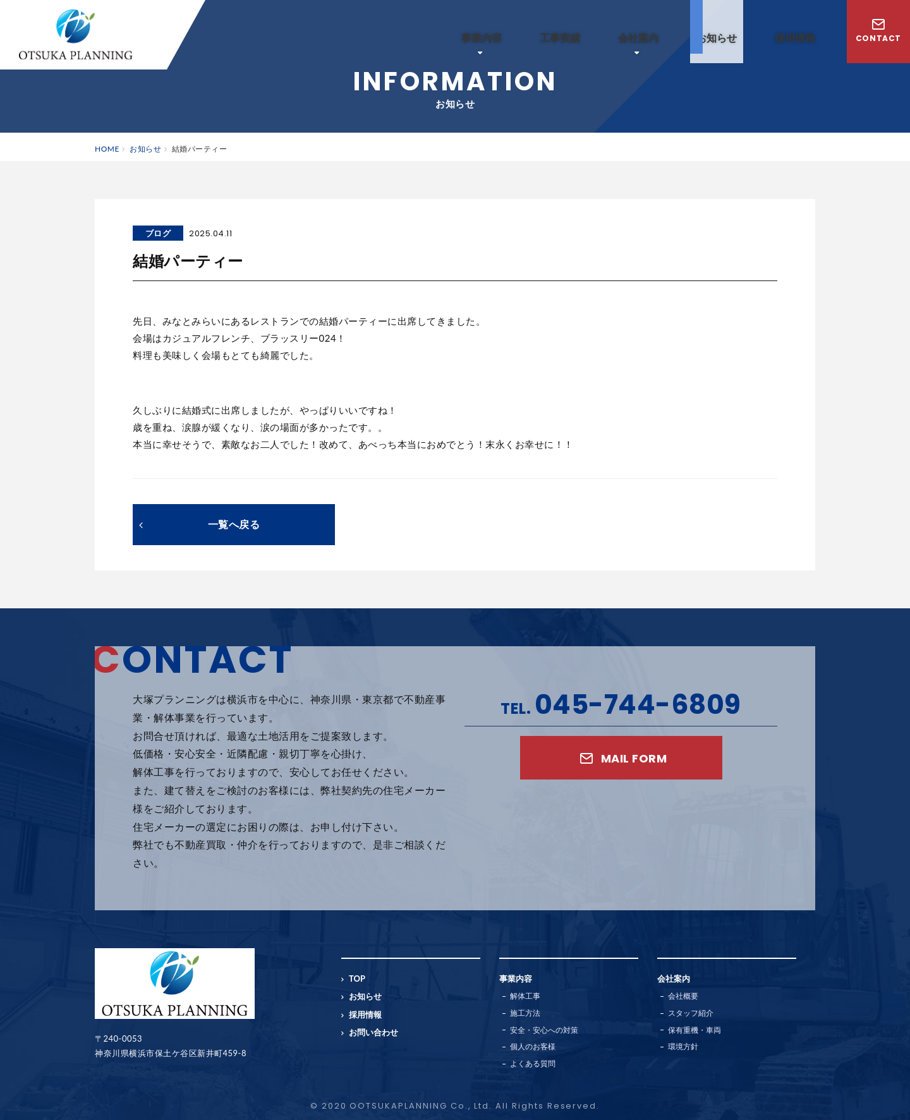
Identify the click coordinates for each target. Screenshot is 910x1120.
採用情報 (795, 38)
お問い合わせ (373, 1032)
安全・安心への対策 (544, 1030)
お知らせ (716, 38)
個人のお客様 (532, 1046)
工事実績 (560, 38)
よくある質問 (532, 1063)
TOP (357, 978)
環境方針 (683, 1046)
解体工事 (525, 996)
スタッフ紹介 (690, 1013)
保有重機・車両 (694, 1030)
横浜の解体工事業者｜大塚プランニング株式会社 (76, 34)
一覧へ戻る (199, 524)
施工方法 (525, 1013)
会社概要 (683, 996)
